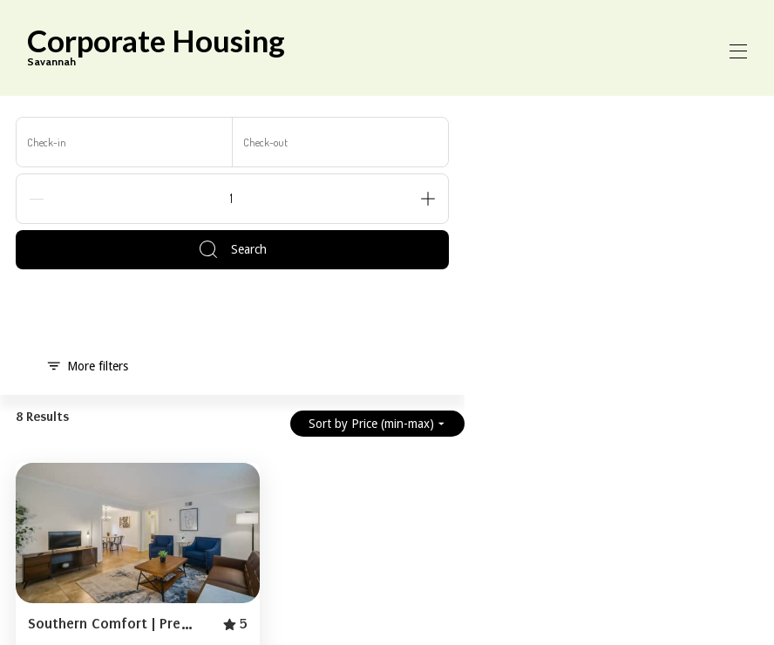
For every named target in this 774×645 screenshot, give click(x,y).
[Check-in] (125, 142)
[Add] (428, 198)
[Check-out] (341, 142)
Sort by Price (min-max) (377, 424)
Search (232, 249)
